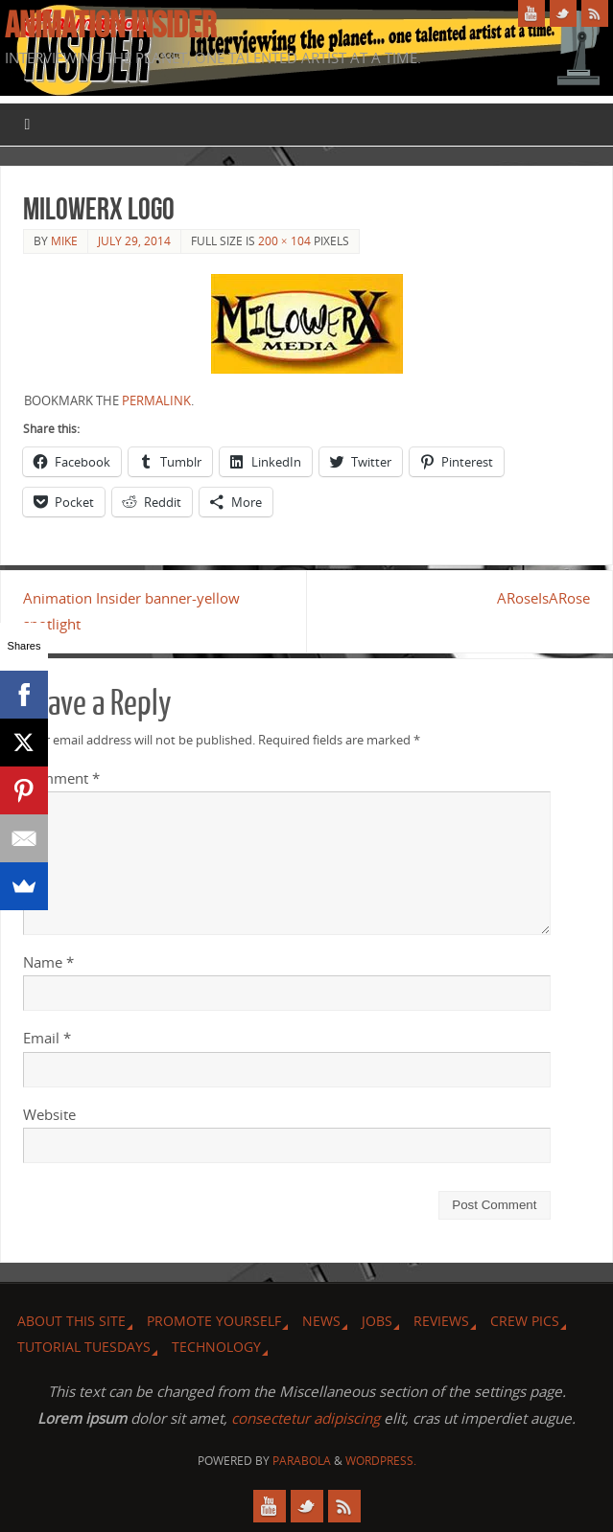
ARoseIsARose (543, 597)
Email (47, 1037)
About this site (71, 1321)
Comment (61, 778)
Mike (64, 241)
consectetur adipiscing (305, 1418)
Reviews (441, 1321)
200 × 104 (284, 241)
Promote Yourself (214, 1321)
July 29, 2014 (134, 241)
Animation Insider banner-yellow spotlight (131, 610)
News (321, 1321)
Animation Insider (110, 25)
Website (49, 1114)
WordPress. (380, 1460)
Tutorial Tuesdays (84, 1347)
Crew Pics (524, 1321)
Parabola (301, 1460)
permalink (156, 400)
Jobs (377, 1321)
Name (48, 962)
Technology (216, 1347)
